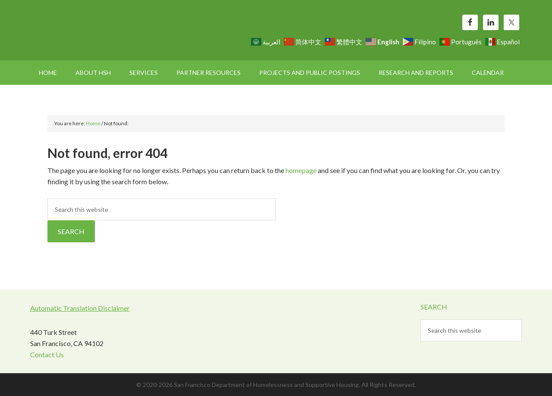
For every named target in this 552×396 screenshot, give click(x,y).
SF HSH (103, 30)
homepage (301, 170)
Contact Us (47, 354)
